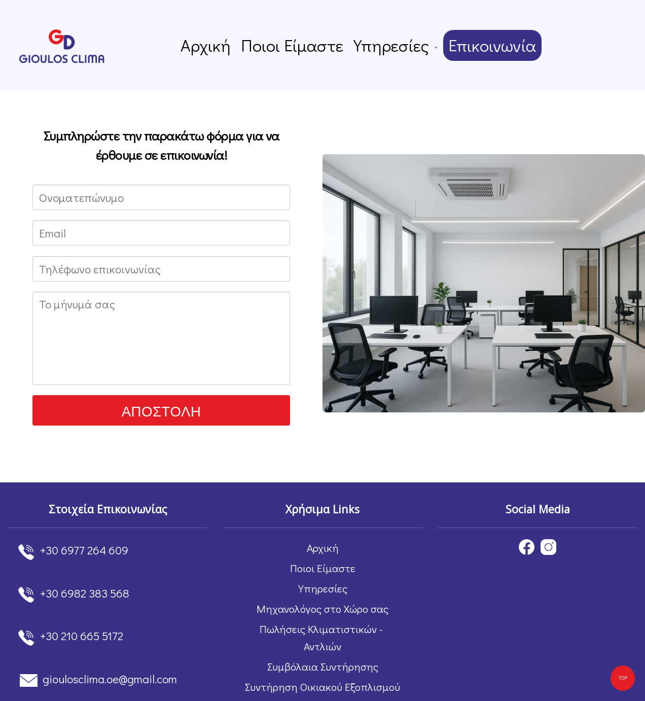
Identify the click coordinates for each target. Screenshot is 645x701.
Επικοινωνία (489, 45)
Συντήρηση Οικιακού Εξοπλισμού (322, 687)
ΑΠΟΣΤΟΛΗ (161, 410)
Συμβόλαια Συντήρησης (322, 666)
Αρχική (208, 45)
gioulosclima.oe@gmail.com (110, 678)
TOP (623, 678)
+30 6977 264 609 (84, 549)
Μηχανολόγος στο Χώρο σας (322, 609)
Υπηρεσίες (394, 45)
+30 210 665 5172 (81, 635)
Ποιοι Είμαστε (293, 45)
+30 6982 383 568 (84, 593)
